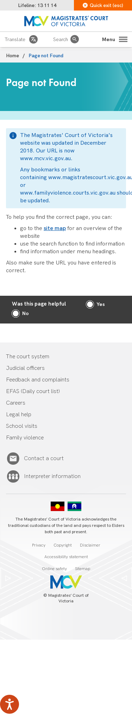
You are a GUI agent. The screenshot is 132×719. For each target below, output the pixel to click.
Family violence (25, 437)
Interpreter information (52, 477)
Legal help (18, 414)
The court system (27, 356)
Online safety (54, 568)
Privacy (38, 545)
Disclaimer (90, 545)
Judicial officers (25, 368)
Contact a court (44, 459)
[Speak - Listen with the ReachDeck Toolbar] (9, 704)
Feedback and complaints (37, 380)
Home (12, 56)
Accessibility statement (66, 557)
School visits (21, 426)
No (25, 313)
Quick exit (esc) (103, 5)
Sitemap (82, 568)
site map (55, 228)
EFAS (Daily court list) (33, 391)
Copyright (63, 545)
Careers (15, 403)
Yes (100, 304)
